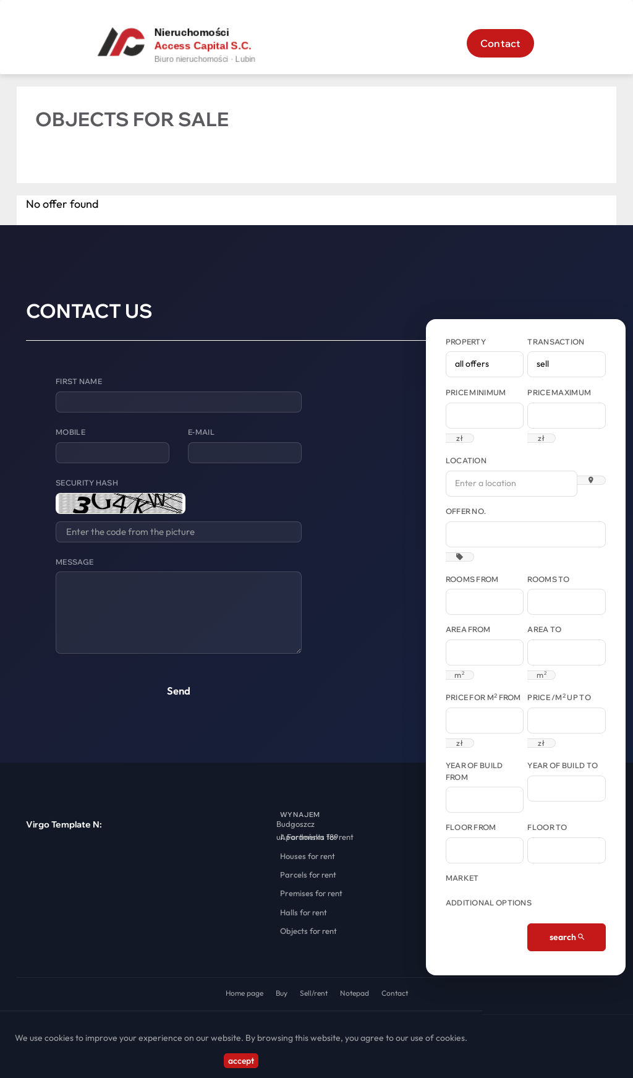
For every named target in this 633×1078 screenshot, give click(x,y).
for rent (317, 837)
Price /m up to (559, 697)
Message (74, 562)
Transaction (555, 341)
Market (462, 878)
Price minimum (476, 392)
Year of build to (562, 765)
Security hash (87, 482)
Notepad (354, 993)
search (567, 937)
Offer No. (466, 511)
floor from (471, 827)
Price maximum (559, 392)
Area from (468, 629)
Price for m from (483, 697)
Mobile (70, 432)
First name (79, 381)
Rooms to (548, 579)
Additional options (489, 902)
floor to (547, 827)
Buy (281, 993)
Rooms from (472, 579)
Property (466, 341)
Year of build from (474, 771)
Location (466, 460)
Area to (544, 629)
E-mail (201, 432)
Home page (244, 993)
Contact (500, 43)
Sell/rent (314, 993)
